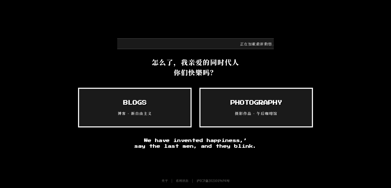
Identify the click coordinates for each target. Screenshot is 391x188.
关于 (165, 180)
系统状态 (182, 180)
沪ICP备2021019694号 (213, 180)
